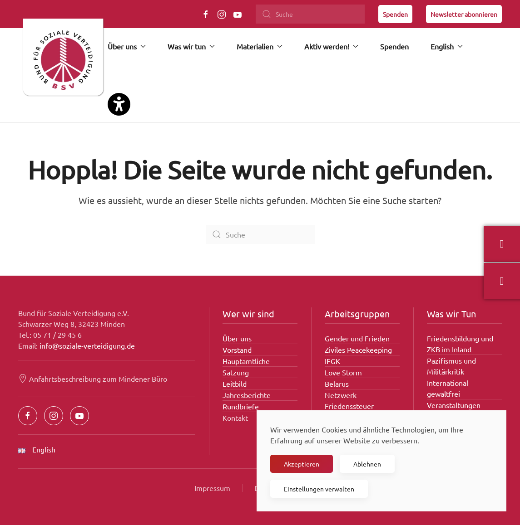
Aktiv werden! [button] (331, 46)
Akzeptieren (301, 464)
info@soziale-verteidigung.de (87, 345)
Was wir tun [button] (191, 46)
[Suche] (310, 14)
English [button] (447, 46)
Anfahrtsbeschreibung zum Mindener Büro (92, 378)
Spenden (395, 14)
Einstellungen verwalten (319, 489)
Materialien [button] (259, 46)
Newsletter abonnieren (464, 14)
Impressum (212, 487)
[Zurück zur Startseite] (63, 61)
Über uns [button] (127, 46)
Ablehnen (367, 464)
